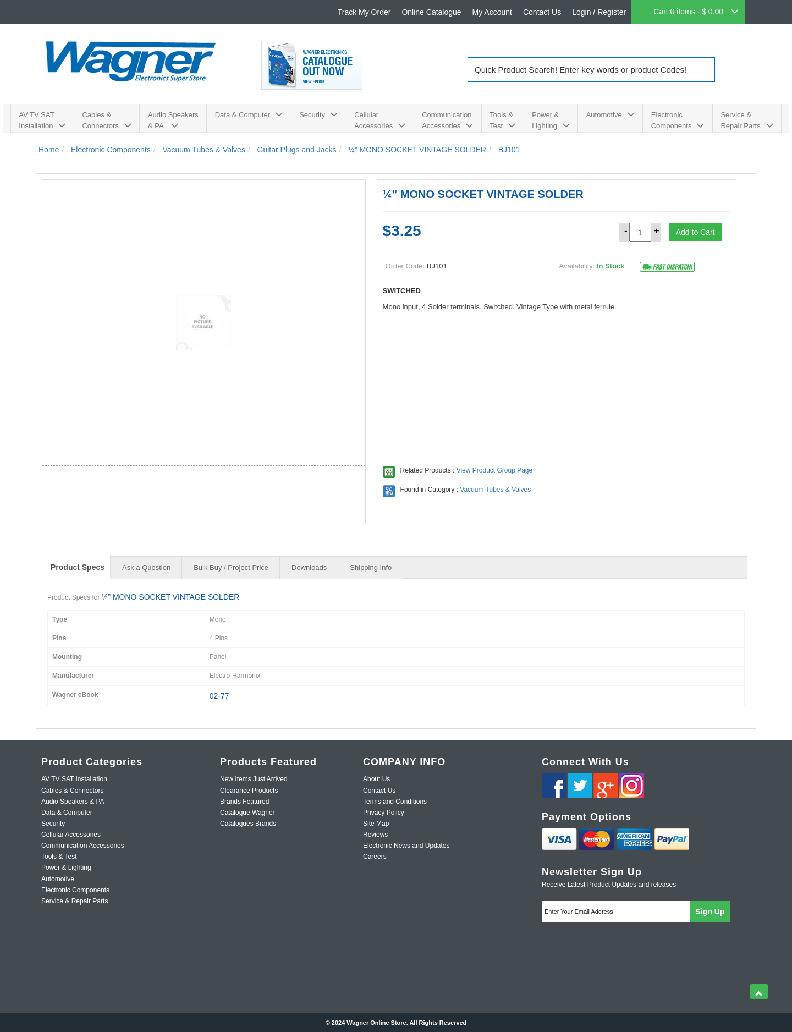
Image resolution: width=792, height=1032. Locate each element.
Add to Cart (695, 232)
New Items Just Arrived (254, 779)
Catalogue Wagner (247, 812)
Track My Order (364, 12)
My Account (492, 12)
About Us (376, 779)
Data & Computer (249, 115)
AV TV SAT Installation (42, 120)
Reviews (375, 834)
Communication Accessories (447, 120)
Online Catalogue (431, 12)
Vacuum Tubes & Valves (495, 489)
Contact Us (542, 12)
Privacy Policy (383, 812)
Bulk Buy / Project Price (231, 567)
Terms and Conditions (395, 801)
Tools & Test (502, 120)
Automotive (610, 115)
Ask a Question (146, 567)
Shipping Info (371, 567)
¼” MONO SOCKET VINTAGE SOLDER (171, 596)
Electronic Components (678, 120)
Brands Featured (244, 801)
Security (318, 115)
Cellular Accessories (379, 120)
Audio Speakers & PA (173, 120)
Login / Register (599, 12)
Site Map (376, 823)
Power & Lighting (551, 120)
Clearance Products (249, 790)
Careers (375, 856)
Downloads (309, 567)
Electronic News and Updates (406, 845)
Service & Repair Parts (747, 120)
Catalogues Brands (248, 823)
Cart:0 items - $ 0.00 (696, 11)
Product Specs (78, 567)
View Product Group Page (495, 470)
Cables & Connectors (106, 120)
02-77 (219, 695)
